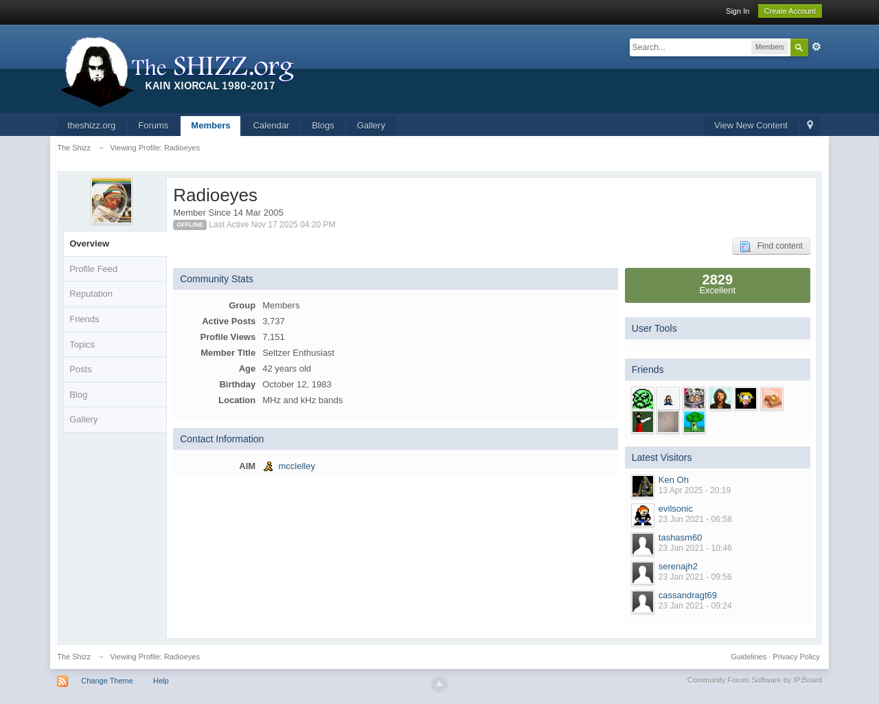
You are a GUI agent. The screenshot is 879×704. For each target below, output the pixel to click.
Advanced (816, 46)
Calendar (271, 125)
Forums (153, 125)
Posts (80, 369)
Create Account (790, 11)
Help (161, 681)
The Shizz (74, 656)
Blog (78, 394)
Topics (82, 344)
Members (210, 125)
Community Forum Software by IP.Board (754, 680)
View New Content (751, 125)
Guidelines (748, 656)
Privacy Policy (796, 656)
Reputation (91, 293)
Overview (89, 243)
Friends (84, 319)
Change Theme (107, 681)
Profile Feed (93, 269)
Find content (771, 246)
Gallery (371, 125)
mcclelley (296, 466)
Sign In (737, 11)
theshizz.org (91, 125)
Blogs (323, 125)
